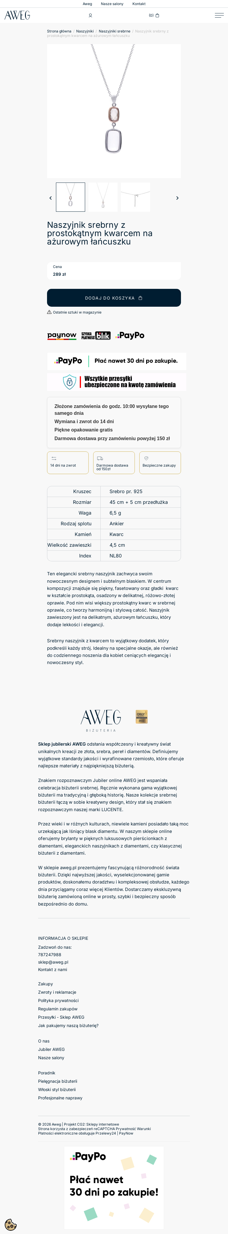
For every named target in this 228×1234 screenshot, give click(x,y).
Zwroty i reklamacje (57, 992)
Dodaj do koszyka (114, 297)
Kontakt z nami (52, 969)
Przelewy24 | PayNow (114, 1133)
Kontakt (139, 3)
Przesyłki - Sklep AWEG (61, 1017)
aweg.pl (68, 867)
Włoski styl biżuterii (57, 1089)
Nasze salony (112, 3)
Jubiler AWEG (51, 1049)
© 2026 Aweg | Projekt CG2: (78, 1124)
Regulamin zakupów (57, 1008)
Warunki (144, 1129)
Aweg (87, 3)
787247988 (49, 954)
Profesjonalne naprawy (60, 1097)
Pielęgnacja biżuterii (57, 1081)
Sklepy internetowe (102, 1124)
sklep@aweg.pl (53, 962)
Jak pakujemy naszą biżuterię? (68, 1025)
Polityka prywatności (58, 1000)
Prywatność (126, 1129)
